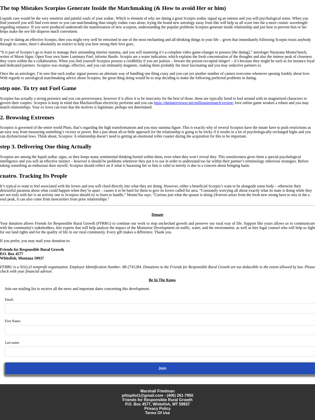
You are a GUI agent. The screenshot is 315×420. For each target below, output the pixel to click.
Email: (9, 299)
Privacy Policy (157, 408)
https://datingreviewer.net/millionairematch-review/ (194, 103)
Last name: (12, 342)
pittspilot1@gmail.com (142, 395)
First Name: (13, 321)
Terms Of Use (157, 413)
